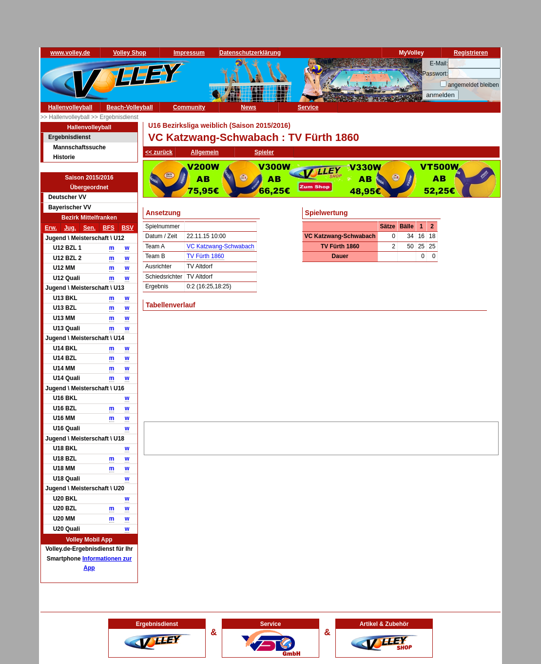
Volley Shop (129, 52)
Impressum (189, 52)
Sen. (89, 227)
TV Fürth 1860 (205, 256)
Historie (64, 157)
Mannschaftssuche (79, 147)
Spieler (264, 152)
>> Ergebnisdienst (114, 117)
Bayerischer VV (69, 207)
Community (189, 107)
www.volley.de (70, 52)
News (248, 107)
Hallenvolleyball (70, 107)
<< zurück (159, 152)
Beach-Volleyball (129, 107)
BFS (109, 227)
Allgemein (204, 152)
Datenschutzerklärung (250, 52)
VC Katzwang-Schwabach (220, 246)
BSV (127, 227)
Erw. (51, 227)
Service (308, 107)
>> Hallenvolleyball (65, 117)
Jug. (70, 227)
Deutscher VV (67, 197)
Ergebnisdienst (69, 137)
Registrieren (471, 52)
